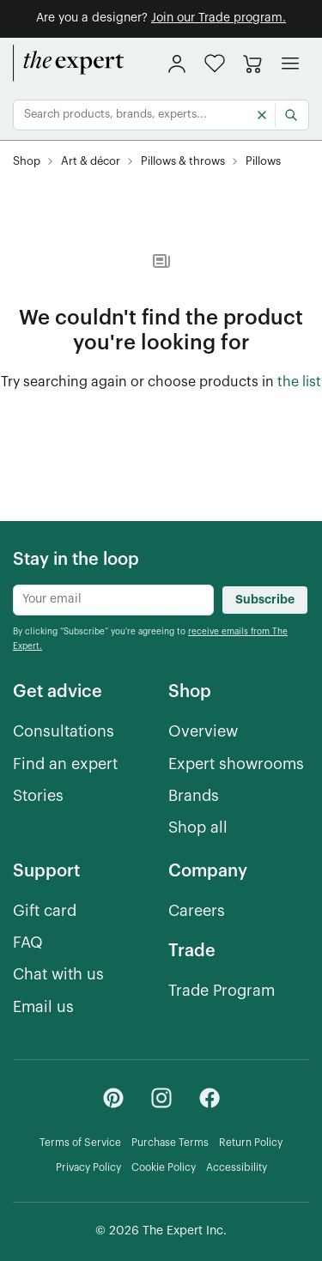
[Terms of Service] (80, 1143)
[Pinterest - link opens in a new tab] (113, 1098)
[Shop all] (198, 828)
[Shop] (26, 162)
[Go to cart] (252, 63)
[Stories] (38, 796)
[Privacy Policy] (88, 1168)
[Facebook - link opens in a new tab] (209, 1098)
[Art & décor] (90, 162)
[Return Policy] (251, 1143)
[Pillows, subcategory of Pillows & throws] (263, 162)
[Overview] (203, 732)
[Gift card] (44, 911)
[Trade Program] (221, 991)
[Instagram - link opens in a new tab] (161, 1098)
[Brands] (193, 796)
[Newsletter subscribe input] (113, 600)
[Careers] (196, 911)
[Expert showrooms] (236, 764)
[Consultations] (63, 732)
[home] (69, 63)
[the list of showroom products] (299, 383)
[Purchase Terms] (170, 1143)
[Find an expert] (65, 764)
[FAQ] (28, 943)
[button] (215, 63)
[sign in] (177, 63)
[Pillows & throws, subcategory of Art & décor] (183, 162)
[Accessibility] (236, 1168)
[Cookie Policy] (163, 1168)
